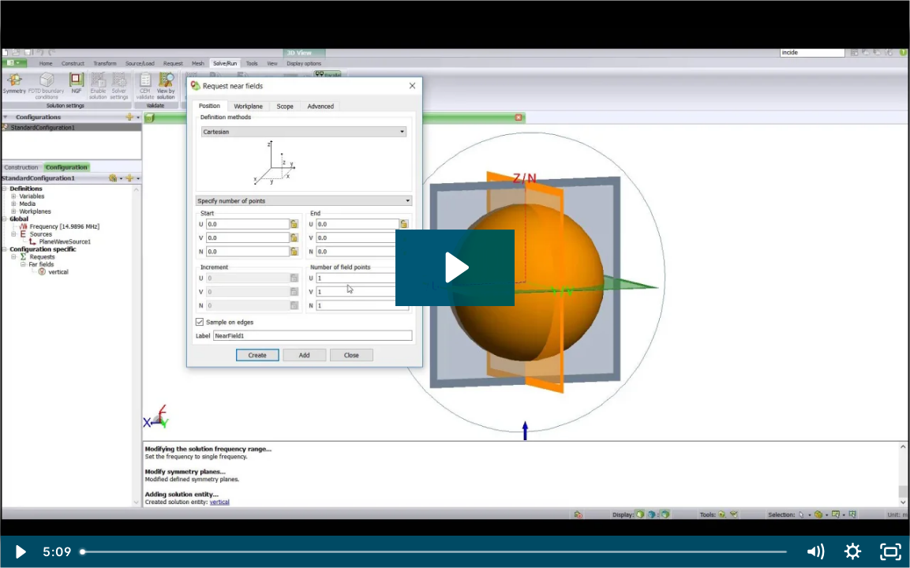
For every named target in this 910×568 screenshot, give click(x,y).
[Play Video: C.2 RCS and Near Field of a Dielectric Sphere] (454, 267)
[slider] (434, 552)
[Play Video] (19, 552)
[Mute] (815, 552)
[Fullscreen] (891, 552)
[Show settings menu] (853, 552)
